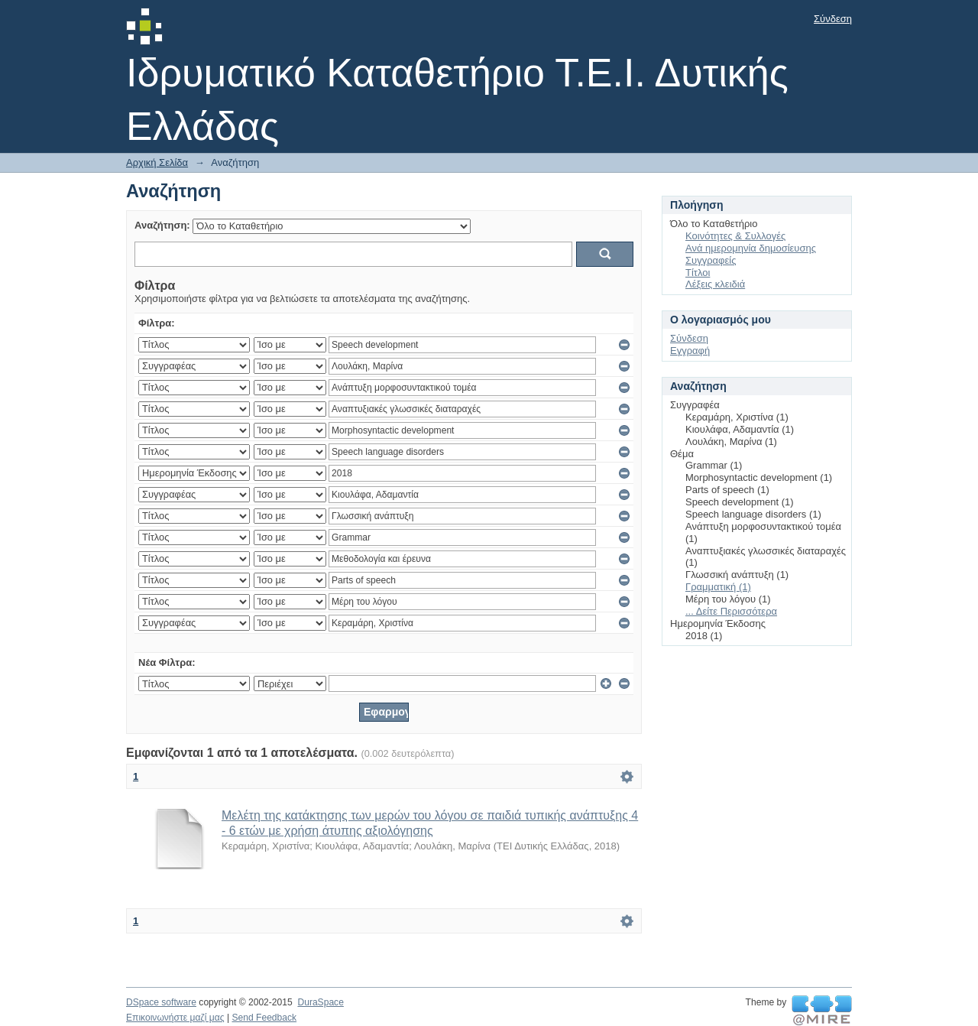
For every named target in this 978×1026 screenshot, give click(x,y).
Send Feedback (264, 1017)
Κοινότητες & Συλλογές (735, 236)
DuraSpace (320, 1002)
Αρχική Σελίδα (157, 162)
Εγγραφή (690, 350)
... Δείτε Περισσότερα (731, 611)
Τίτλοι (697, 272)
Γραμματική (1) (718, 587)
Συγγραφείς (710, 260)
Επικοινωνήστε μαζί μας (175, 1017)
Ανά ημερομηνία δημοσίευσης (750, 248)
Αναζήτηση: (162, 225)
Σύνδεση (833, 18)
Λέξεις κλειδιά (715, 284)
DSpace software (161, 1002)
